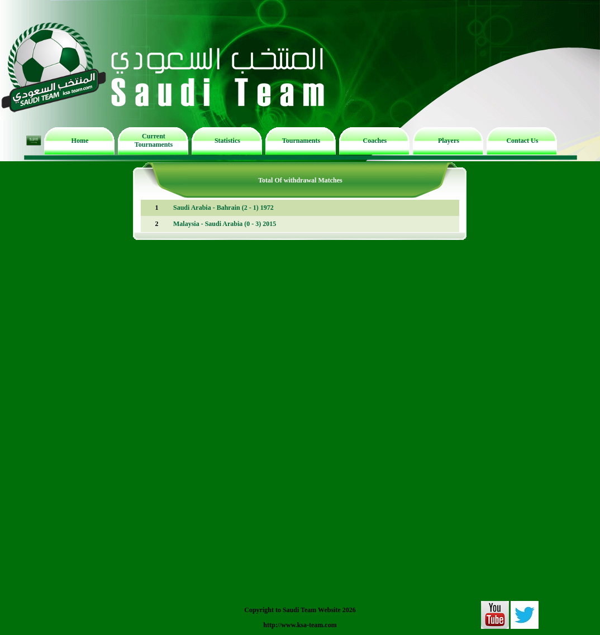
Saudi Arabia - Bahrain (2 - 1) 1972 (223, 207)
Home (80, 141)
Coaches (375, 141)
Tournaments (301, 141)
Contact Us (522, 141)
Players (448, 141)
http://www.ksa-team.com (299, 625)
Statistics (227, 141)
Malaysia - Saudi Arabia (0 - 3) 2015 (224, 224)
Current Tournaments (154, 140)
